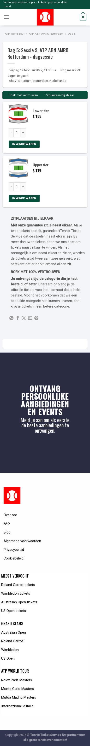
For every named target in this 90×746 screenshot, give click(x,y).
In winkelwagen (24, 144)
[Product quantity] (16, 132)
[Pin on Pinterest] (36, 318)
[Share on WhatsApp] (11, 318)
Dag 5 (71, 33)
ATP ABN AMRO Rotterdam (46, 33)
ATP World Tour (14, 33)
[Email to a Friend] (30, 318)
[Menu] (7, 17)
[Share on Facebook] (18, 318)
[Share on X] (24, 318)
